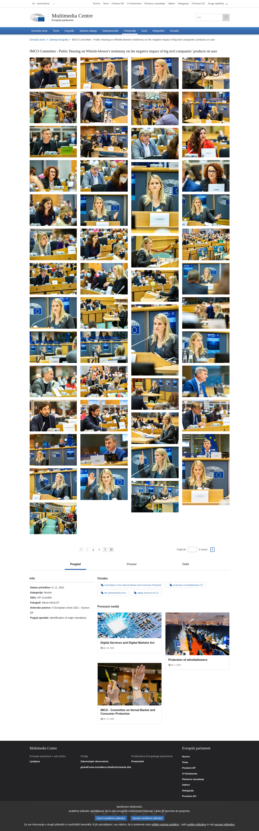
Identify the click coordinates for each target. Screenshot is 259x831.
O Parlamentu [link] (189, 773)
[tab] (75, 564)
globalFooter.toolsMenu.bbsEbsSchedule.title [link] (105, 767)
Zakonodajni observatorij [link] (94, 761)
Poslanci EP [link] (189, 768)
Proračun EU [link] (189, 796)
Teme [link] (185, 762)
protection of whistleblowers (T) (186, 585)
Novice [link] (186, 756)
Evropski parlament (63, 20)
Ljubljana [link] (35, 761)
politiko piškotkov (196, 824)
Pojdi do (181, 549)
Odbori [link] (186, 785)
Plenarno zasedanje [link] (193, 779)
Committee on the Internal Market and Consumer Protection (131, 585)
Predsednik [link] (137, 761)
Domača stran (37, 39)
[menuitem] (43, 4)
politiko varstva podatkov (165, 824)
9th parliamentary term (113, 592)
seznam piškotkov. (224, 824)
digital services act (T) (146, 592)
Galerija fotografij (58, 39)
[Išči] (225, 17)
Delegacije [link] (188, 790)
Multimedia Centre (72, 16)
